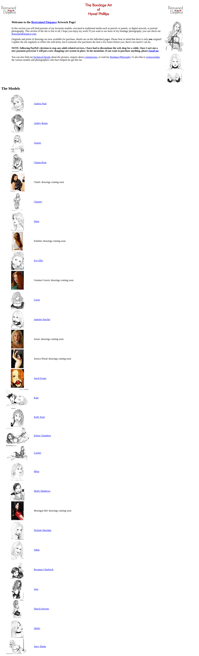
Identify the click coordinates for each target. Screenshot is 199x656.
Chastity (38, 201)
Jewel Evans (40, 378)
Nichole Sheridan (42, 530)
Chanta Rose (40, 162)
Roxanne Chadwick (43, 569)
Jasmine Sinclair (42, 319)
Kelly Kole (39, 417)
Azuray (37, 143)
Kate (36, 397)
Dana (36, 221)
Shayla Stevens (41, 608)
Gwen (37, 299)
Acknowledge (153, 57)
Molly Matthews (42, 491)
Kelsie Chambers (42, 435)
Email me (153, 51)
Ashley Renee (41, 123)
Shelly (37, 628)
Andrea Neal (40, 103)
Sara (36, 589)
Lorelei (37, 453)
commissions (90, 57)
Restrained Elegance (44, 22)
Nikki (36, 550)
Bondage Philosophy (120, 57)
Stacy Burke (40, 646)
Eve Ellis (38, 260)
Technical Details (42, 57)
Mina (36, 471)
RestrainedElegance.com (24, 34)
